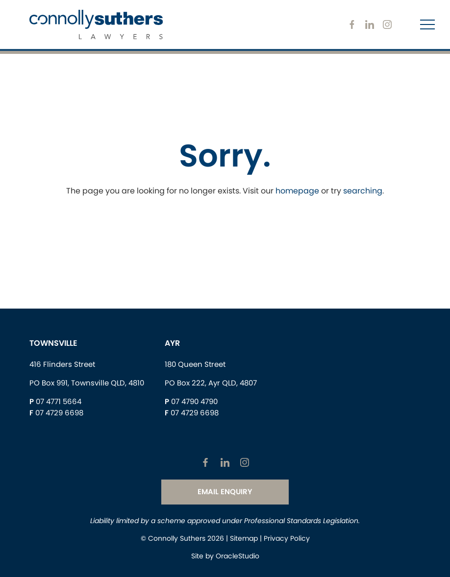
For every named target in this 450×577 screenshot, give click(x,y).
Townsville (53, 343)
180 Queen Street (195, 364)
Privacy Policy (287, 538)
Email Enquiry (225, 491)
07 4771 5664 (58, 401)
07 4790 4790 (194, 401)
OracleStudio (237, 556)
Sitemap (244, 538)
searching (362, 190)
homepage (297, 190)
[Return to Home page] (96, 26)
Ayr (172, 343)
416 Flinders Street (62, 364)
